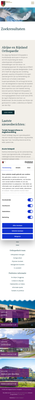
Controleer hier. (21, 394)
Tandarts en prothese (17, 291)
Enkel (17, 245)
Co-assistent (17, 268)
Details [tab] (18, 167)
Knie (17, 242)
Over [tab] (29, 167)
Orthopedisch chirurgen (17, 254)
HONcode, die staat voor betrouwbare (19, 392)
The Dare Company (19, 397)
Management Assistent (17, 264)
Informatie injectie (17, 287)
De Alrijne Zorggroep (17, 277)
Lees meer (8, 112)
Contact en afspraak (18, 281)
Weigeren (17, 236)
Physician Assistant (17, 261)
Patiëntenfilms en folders (17, 284)
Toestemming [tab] (6, 167)
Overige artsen (17, 258)
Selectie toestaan (17, 231)
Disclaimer (29, 389)
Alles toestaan (17, 225)
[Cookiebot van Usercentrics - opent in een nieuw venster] (25, 162)
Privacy (24, 389)
